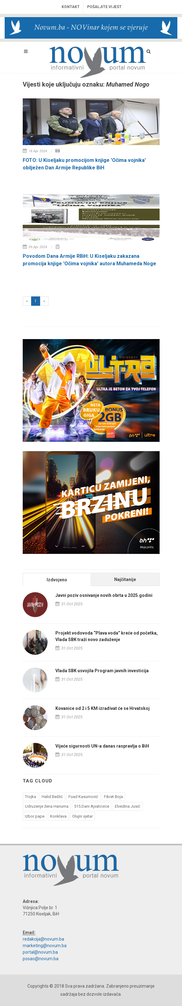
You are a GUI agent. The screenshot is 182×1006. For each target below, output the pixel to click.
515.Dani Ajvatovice (91, 806)
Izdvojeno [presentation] (57, 579)
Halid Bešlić (52, 796)
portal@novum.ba (40, 952)
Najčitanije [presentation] (125, 579)
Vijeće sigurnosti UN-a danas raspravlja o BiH (102, 746)
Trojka (30, 796)
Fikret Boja (113, 796)
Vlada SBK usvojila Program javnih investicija (102, 670)
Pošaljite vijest (104, 7)
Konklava (58, 816)
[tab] (57, 579)
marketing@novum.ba (45, 945)
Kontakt (71, 7)
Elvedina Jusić (127, 806)
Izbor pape (34, 816)
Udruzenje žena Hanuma (46, 806)
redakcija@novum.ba (43, 939)
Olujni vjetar (82, 816)
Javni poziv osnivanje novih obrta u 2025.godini (103, 595)
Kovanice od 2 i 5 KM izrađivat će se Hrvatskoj (102, 708)
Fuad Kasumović (83, 796)
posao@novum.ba (40, 958)
